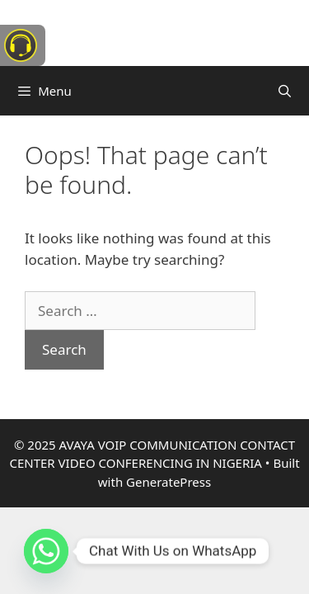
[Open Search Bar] (284, 91)
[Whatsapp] (46, 551)
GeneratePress (168, 482)
